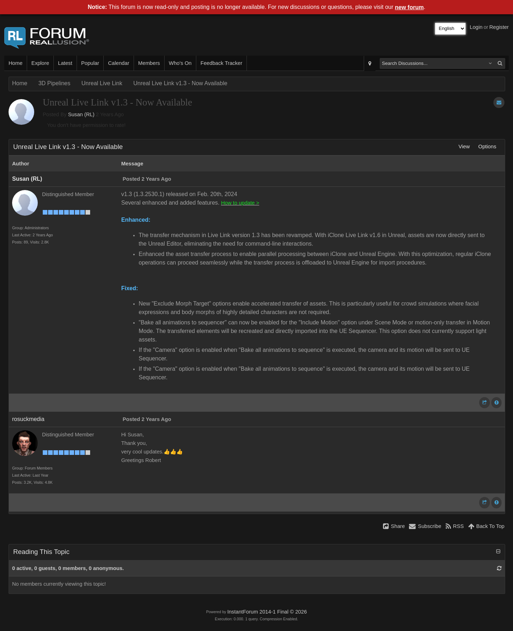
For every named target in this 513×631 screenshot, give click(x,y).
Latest (65, 63)
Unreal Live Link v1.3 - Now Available (180, 83)
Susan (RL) (81, 114)
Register (499, 27)
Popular (90, 63)
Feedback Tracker (221, 63)
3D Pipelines (54, 83)
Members (149, 63)
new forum (409, 7)
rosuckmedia (28, 419)
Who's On (180, 63)
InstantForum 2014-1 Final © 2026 (267, 612)
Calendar (118, 63)
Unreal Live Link (102, 83)
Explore (40, 63)
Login (476, 27)
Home (15, 63)
